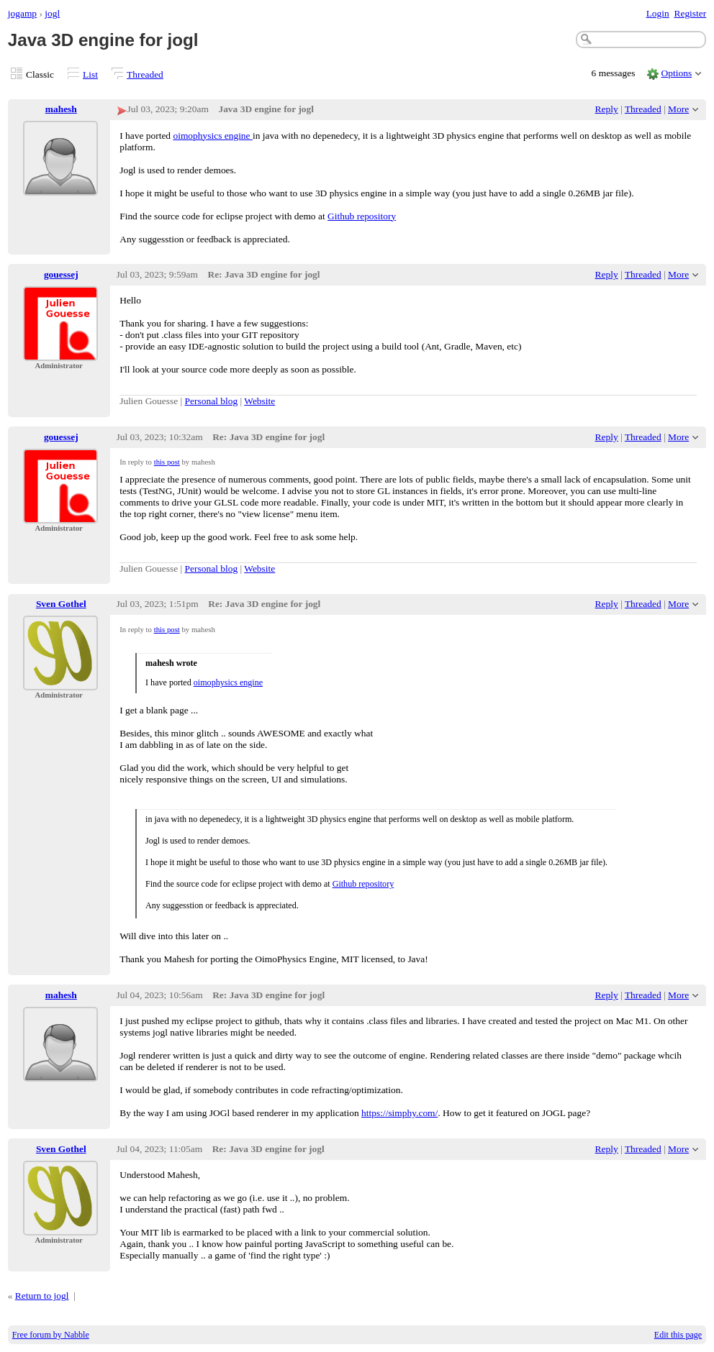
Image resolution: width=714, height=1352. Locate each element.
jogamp (22, 13)
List (90, 74)
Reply (606, 109)
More (678, 109)
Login (657, 13)
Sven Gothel (61, 603)
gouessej (61, 274)
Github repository (361, 216)
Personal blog (211, 401)
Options (676, 73)
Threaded (145, 74)
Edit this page (678, 1335)
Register (690, 13)
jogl (52, 13)
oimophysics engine (212, 135)
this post (167, 461)
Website (259, 401)
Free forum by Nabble (50, 1335)
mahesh (61, 109)
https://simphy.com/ (399, 1112)
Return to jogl (42, 1295)
